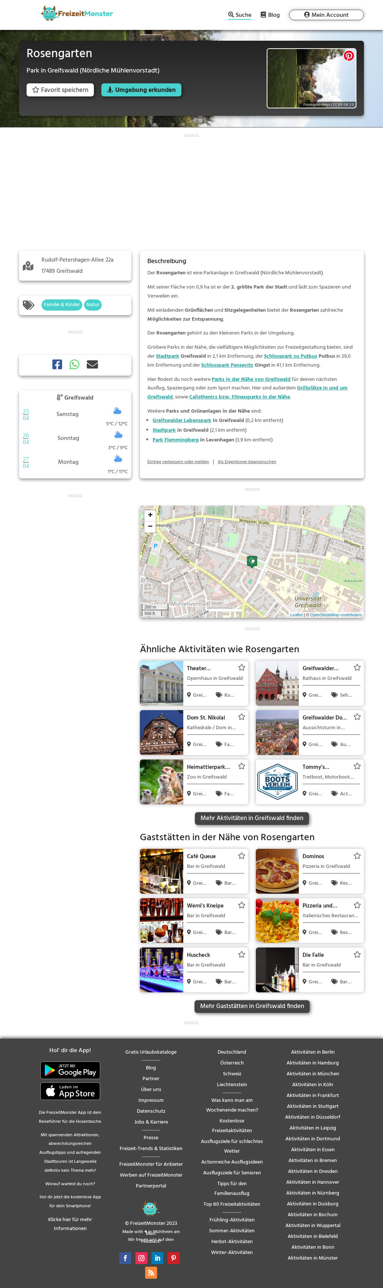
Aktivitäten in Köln (312, 1085)
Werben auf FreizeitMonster (151, 1175)
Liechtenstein (232, 1085)
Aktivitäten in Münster (313, 1258)
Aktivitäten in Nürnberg (312, 1193)
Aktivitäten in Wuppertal (312, 1225)
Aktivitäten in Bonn (312, 1247)
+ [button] (150, 515)
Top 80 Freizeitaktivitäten (231, 1204)
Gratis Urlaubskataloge (151, 1052)
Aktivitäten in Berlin (313, 1052)
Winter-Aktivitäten (232, 1252)
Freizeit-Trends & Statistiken (151, 1148)
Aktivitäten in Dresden (313, 1171)
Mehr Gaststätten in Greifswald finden (252, 1006)
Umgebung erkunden (145, 90)
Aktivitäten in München (313, 1074)
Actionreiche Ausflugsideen (232, 1162)
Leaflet (296, 615)
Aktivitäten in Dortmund (312, 1139)
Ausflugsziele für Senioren (232, 1173)
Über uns (151, 1089)
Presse (151, 1138)
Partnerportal (151, 1186)
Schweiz (232, 1074)
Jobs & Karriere (151, 1122)
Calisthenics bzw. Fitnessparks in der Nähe (239, 397)
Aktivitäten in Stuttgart (312, 1106)
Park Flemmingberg (176, 440)
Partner (151, 1079)
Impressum (151, 1100)
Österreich (232, 1063)
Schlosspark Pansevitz (227, 365)
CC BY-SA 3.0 (343, 105)
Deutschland (232, 1052)
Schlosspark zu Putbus (290, 356)
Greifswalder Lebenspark (182, 420)
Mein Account (330, 15)
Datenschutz (151, 1111)
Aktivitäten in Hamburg (313, 1063)
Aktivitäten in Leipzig (312, 1128)
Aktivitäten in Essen (313, 1150)
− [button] (150, 527)
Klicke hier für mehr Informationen (70, 1224)
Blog (274, 15)
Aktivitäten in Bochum (313, 1215)
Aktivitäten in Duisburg (312, 1204)
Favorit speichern (60, 90)
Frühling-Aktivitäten (232, 1220)
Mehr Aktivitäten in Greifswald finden (251, 818)
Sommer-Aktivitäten (232, 1231)
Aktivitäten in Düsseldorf (312, 1117)
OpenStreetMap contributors (336, 615)
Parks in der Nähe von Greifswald (251, 379)
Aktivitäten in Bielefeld (313, 1236)
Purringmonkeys (316, 105)
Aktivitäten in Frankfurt (313, 1095)
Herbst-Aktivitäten (232, 1242)
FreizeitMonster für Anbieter (151, 1164)
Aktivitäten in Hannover (312, 1182)
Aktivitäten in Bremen (312, 1160)
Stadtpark (167, 356)
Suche (243, 16)
